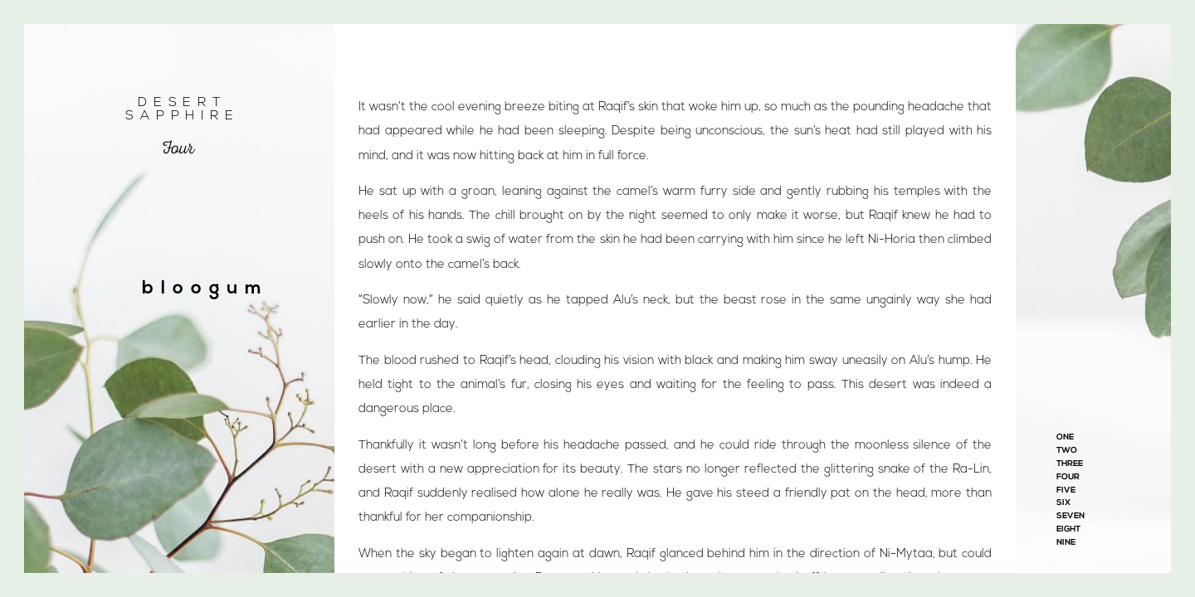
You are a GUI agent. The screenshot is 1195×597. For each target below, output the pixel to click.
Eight (1068, 529)
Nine (1066, 542)
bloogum (205, 288)
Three (1069, 463)
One (1065, 437)
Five (1066, 490)
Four (1068, 477)
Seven (1070, 516)
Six (1063, 502)
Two (1066, 450)
